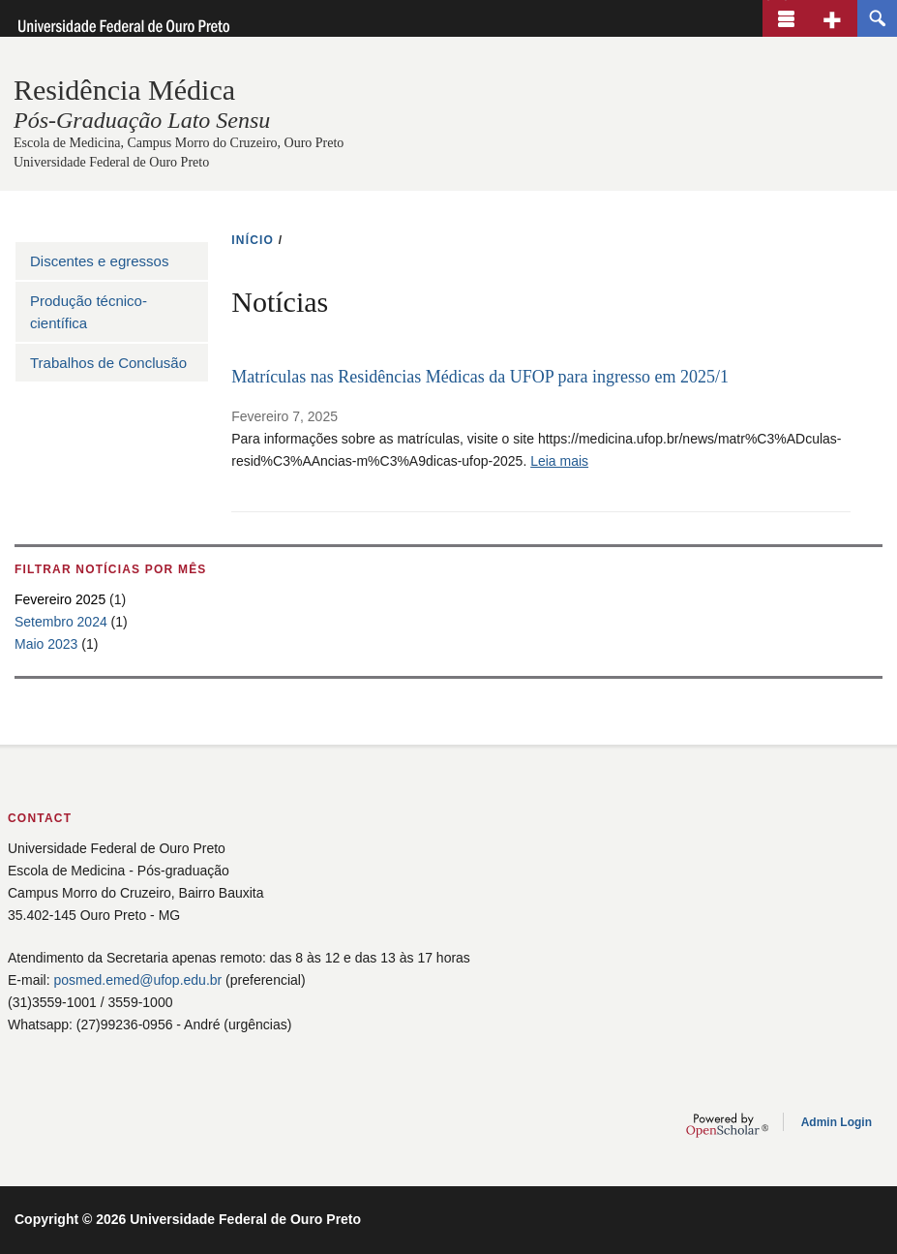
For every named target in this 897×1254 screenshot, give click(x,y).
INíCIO (252, 240)
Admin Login (836, 1122)
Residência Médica (124, 90)
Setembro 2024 (61, 621)
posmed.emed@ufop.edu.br (137, 980)
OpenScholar (727, 1125)
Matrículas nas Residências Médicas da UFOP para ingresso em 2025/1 (480, 376)
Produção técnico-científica (88, 311)
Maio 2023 (46, 644)
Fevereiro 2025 (60, 599)
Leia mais (559, 461)
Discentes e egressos (99, 261)
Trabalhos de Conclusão (108, 362)
